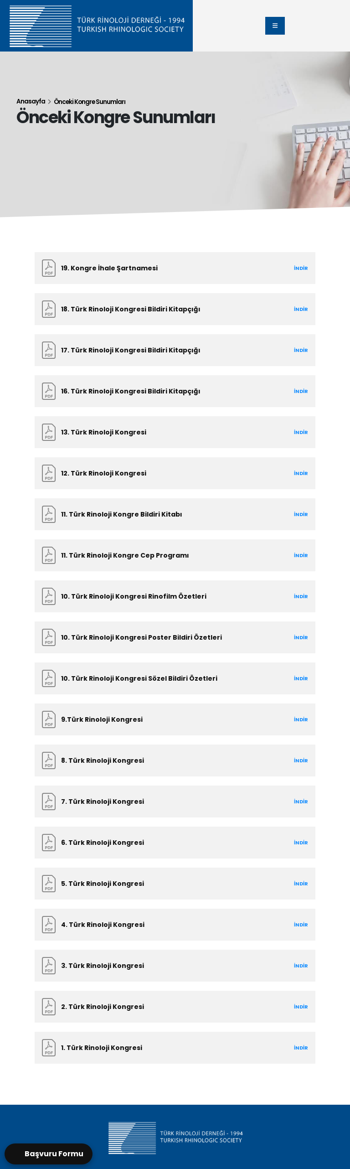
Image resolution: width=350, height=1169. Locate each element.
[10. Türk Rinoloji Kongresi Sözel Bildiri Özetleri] (175, 678)
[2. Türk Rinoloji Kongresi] (175, 1007)
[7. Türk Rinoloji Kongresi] (175, 801)
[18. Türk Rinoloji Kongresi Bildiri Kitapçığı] (175, 309)
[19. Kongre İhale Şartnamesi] (175, 268)
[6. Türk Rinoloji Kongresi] (175, 843)
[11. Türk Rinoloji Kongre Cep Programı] (175, 555)
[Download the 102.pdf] (168, 678)
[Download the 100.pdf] (168, 596)
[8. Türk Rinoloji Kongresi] (175, 760)
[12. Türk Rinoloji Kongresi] (175, 473)
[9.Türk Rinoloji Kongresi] (175, 719)
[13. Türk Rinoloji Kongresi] (175, 432)
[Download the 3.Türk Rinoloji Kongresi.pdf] (168, 965)
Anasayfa (30, 101)
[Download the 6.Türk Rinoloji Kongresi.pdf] (168, 842)
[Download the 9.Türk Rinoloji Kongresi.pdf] (168, 719)
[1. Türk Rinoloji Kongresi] (175, 1048)
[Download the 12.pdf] (168, 473)
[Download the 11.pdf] (168, 514)
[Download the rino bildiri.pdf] (168, 309)
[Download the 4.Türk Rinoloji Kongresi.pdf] (168, 924)
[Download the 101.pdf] (168, 637)
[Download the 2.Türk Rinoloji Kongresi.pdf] (168, 1006)
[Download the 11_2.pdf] (168, 555)
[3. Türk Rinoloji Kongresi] (175, 966)
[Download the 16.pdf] (168, 391)
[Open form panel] (49, 1153)
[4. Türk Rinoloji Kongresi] (175, 925)
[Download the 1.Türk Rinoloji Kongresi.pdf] (168, 1047)
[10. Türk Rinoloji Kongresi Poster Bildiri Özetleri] (175, 637)
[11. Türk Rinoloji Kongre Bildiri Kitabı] (175, 514)
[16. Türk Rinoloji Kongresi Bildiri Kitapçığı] (175, 391)
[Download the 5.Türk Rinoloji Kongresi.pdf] (168, 883)
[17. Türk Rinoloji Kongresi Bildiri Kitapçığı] (175, 350)
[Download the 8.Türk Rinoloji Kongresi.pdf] (168, 760)
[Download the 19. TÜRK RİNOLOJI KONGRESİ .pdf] (168, 268)
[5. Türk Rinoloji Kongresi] (175, 884)
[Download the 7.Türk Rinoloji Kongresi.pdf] (168, 801)
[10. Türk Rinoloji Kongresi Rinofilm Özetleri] (175, 596)
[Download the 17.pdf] (168, 350)
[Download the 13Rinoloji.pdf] (168, 432)
